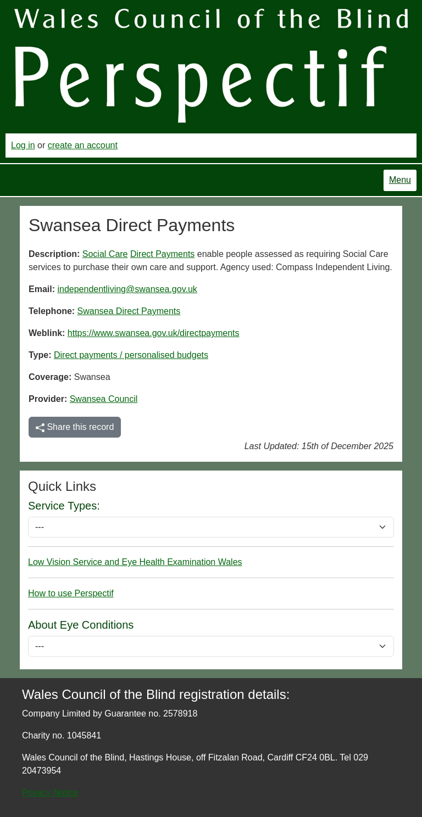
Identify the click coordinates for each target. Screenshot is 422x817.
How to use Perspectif (71, 593)
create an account (83, 145)
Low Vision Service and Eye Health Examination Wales (135, 562)
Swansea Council (104, 399)
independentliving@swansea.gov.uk (127, 289)
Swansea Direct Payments (129, 311)
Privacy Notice (50, 792)
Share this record (75, 427)
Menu (400, 179)
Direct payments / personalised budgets (131, 355)
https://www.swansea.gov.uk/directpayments (154, 333)
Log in (23, 145)
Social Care (105, 254)
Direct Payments (162, 254)
